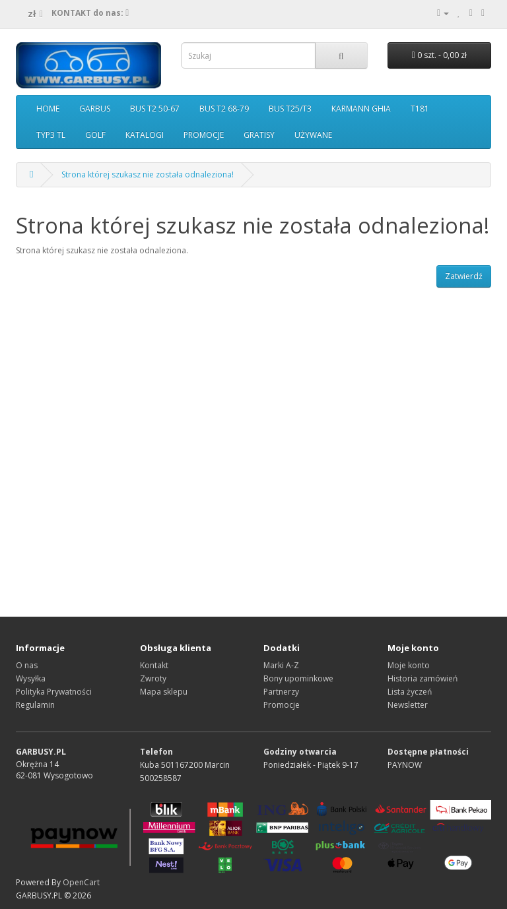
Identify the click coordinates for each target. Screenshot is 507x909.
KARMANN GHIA (361, 108)
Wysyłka (31, 678)
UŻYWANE (313, 135)
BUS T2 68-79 (224, 108)
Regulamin (35, 704)
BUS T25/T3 (290, 108)
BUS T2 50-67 (155, 108)
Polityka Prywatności (54, 691)
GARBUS (94, 108)
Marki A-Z (281, 665)
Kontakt (154, 665)
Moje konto (409, 665)
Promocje (281, 704)
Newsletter (408, 704)
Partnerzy (281, 691)
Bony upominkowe (298, 678)
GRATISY (259, 135)
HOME (47, 108)
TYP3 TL (50, 135)
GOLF (95, 135)
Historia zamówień (422, 678)
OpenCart (81, 882)
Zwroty (153, 678)
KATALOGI (144, 135)
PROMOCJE (204, 135)
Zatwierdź (464, 276)
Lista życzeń (410, 691)
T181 (420, 108)
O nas (27, 665)
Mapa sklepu (163, 691)
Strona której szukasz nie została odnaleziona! (147, 174)
